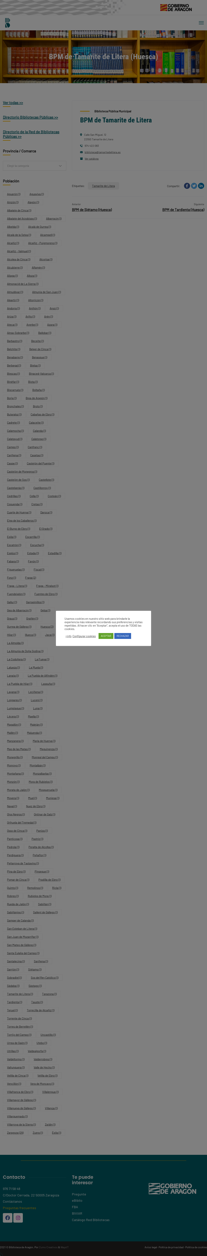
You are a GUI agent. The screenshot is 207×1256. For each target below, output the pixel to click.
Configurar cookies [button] (84, 636)
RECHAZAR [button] (123, 635)
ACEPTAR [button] (106, 635)
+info (68, 636)
